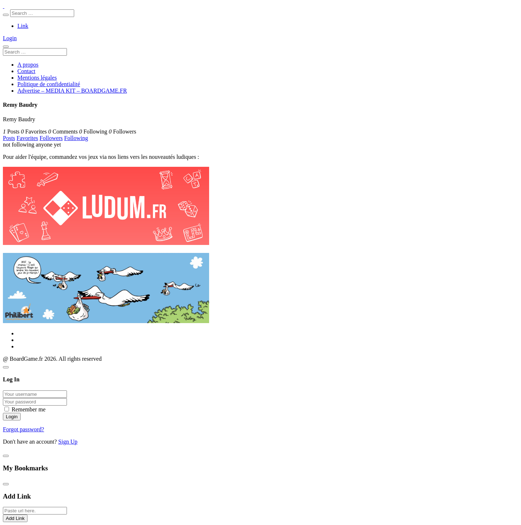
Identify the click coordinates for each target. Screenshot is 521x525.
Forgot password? (23, 429)
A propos (27, 65)
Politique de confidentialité (48, 84)
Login (10, 38)
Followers (51, 138)
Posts (9, 138)
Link (22, 26)
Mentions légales (37, 78)
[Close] (6, 367)
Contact (26, 71)
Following (76, 138)
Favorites (27, 138)
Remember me (29, 409)
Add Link (15, 518)
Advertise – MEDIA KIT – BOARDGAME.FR (72, 91)
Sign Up (67, 442)
